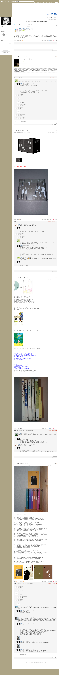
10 (39, 21)
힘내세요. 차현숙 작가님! (20, 277)
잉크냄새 (19, 224)
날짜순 (55, 19)
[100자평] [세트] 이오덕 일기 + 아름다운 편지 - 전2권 (25, 24)
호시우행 (19, 433)
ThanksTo (55, 40)
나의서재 (34, 2)
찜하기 (50, 40)
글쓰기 (47, 2)
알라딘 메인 (12, 1)
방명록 (2, 40)
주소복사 (49, 77)
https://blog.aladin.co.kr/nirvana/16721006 (20, 465)
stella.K (21, 257)
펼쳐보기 (50, 19)
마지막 (45, 21)
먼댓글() (18, 40)
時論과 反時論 (4, 34)
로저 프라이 (21, 59)
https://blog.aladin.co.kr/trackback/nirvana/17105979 (26, 77)
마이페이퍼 (3, 31)
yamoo (19, 606)
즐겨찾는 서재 (51, 2)
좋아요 (43, 40)
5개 (53, 19)
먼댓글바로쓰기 (54, 77)
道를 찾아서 (54, 13)
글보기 (47, 17)
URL (33, 83)
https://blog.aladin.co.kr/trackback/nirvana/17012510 (26, 221)
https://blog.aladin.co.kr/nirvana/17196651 (20, 26)
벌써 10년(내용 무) (19, 130)
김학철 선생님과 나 (19, 463)
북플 (8, 1)
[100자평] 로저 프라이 (19, 56)
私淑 (3, 33)
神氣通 (3, 36)
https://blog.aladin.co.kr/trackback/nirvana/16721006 (26, 583)
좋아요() (21, 40)
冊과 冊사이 (26, 56)
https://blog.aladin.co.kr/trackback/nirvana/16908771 (26, 430)
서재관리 (43, 2)
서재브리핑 (39, 2)
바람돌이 (19, 617)
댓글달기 (32, 224)
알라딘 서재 (4, 1)
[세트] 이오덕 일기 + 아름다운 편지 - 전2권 (26, 28)
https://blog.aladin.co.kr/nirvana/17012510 (20, 132)
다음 (42, 21)
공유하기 (46, 40)
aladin (7, 52)
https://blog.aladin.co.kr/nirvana (52, 14)
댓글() (56, 25)
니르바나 (49, 26)
